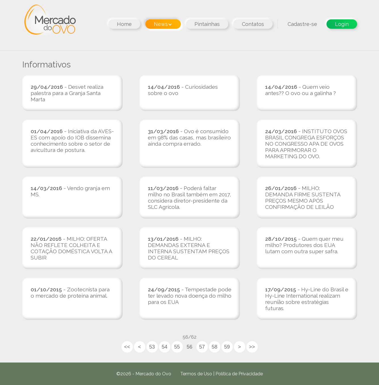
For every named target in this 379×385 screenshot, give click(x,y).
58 (214, 347)
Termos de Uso (196, 373)
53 (152, 347)
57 (202, 347)
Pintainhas (207, 24)
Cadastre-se (302, 24)
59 (227, 347)
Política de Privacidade (239, 373)
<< (127, 347)
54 (164, 347)
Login (342, 24)
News (163, 24)
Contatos (253, 24)
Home (124, 24)
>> (252, 347)
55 (177, 347)
